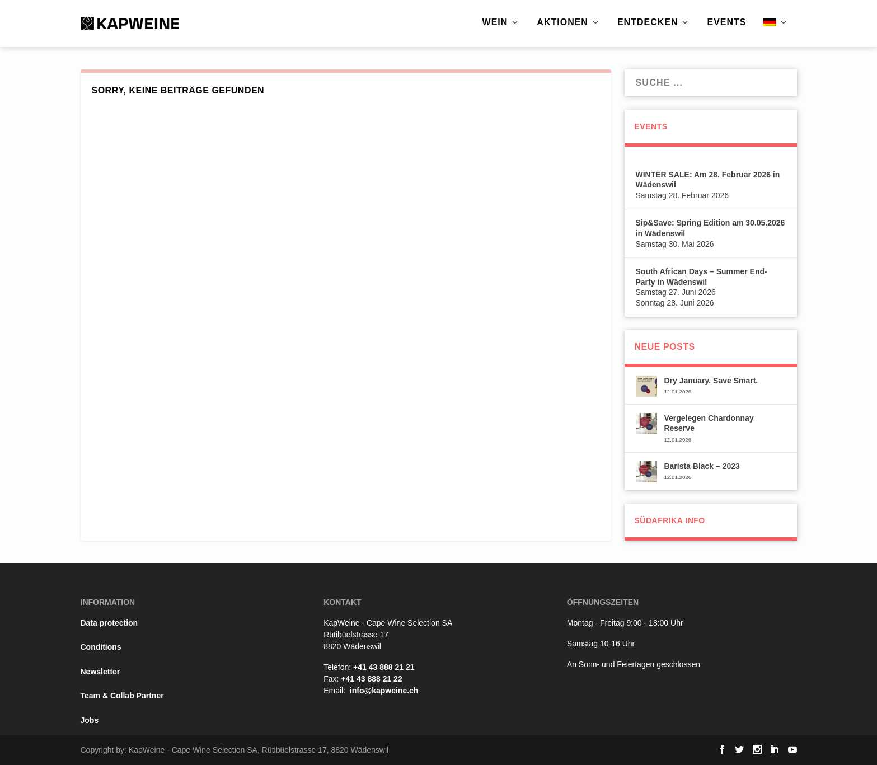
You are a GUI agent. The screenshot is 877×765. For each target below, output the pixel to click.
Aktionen (562, 22)
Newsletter (100, 671)
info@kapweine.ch (384, 690)
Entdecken (647, 22)
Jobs (90, 720)
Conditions (101, 646)
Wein (495, 22)
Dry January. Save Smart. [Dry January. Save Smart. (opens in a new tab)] (711, 380)
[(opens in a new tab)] (646, 387)
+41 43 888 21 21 (383, 667)
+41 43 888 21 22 (371, 678)
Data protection (109, 622)
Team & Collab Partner (122, 695)
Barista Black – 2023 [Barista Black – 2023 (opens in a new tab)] (701, 466)
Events (726, 22)
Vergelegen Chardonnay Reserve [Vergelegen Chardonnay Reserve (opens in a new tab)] (708, 423)
